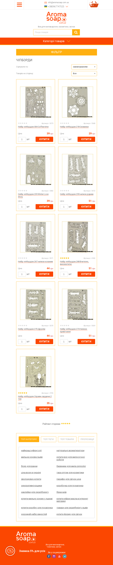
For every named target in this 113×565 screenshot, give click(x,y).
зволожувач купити (31, 479)
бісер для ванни (29, 466)
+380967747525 (56, 6)
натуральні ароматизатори (70, 450)
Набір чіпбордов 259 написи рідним (76, 194)
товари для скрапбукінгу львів (72, 507)
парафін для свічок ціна (69, 479)
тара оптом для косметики (70, 472)
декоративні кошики (31, 485)
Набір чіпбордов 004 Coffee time (33, 127)
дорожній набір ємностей (34, 514)
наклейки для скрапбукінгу (35, 492)
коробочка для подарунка (70, 485)
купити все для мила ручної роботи (71, 458)
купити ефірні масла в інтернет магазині (72, 500)
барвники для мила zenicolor (71, 466)
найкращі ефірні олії (31, 450)
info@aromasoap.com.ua (58, 3)
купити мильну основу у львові (37, 498)
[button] (84, 66)
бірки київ (62, 492)
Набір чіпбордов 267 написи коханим (35, 261)
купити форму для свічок (69, 514)
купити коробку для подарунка (37, 507)
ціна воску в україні (31, 472)
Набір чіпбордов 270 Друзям (31, 329)
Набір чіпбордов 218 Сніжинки (74, 127)
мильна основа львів (32, 457)
